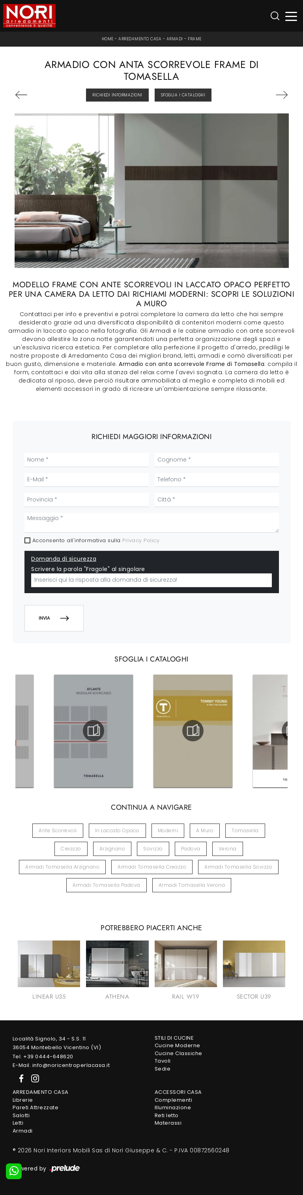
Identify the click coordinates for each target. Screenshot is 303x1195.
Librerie (23, 1100)
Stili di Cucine (174, 1038)
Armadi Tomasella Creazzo (152, 866)
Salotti (21, 1115)
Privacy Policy (140, 540)
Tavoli (163, 1061)
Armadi (174, 39)
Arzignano (112, 848)
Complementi (174, 1100)
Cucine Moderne (177, 1045)
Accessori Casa (178, 1092)
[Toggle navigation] (291, 16)
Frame (195, 39)
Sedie (163, 1068)
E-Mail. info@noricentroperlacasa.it (61, 1065)
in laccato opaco (117, 830)
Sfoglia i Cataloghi (183, 95)
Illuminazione (173, 1107)
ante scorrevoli (58, 830)
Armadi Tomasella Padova (106, 885)
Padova (190, 848)
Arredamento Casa (139, 39)
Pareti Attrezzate (36, 1107)
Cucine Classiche (178, 1053)
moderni (168, 830)
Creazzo (71, 848)
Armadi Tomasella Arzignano (62, 866)
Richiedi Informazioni (117, 95)
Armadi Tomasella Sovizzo (238, 866)
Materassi (168, 1123)
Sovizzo (153, 848)
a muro (204, 830)
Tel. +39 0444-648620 (43, 1056)
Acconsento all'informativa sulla (96, 540)
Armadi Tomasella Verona (192, 885)
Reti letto (167, 1115)
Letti (18, 1123)
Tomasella (245, 830)
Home (108, 39)
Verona (228, 848)
